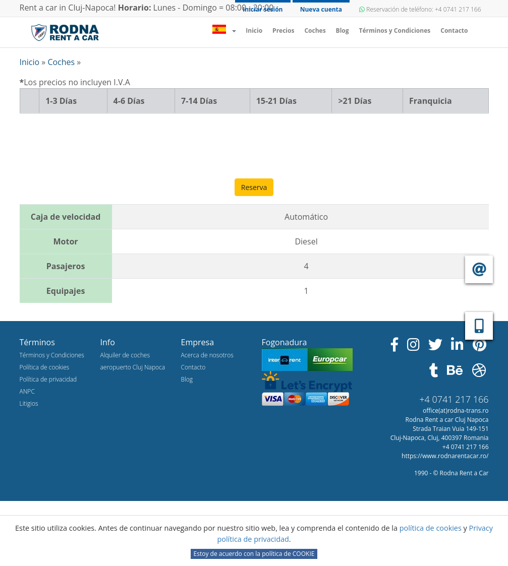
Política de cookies (45, 367)
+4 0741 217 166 (453, 399)
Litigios (29, 403)
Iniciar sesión (263, 9)
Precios (283, 30)
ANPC (27, 391)
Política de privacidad (48, 379)
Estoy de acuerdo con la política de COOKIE (254, 553)
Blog (342, 30)
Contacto (454, 30)
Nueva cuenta (321, 9)
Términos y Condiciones (395, 30)
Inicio (256, 30)
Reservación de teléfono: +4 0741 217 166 (420, 9)
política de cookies (432, 528)
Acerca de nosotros (207, 355)
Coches (314, 30)
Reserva (254, 187)
